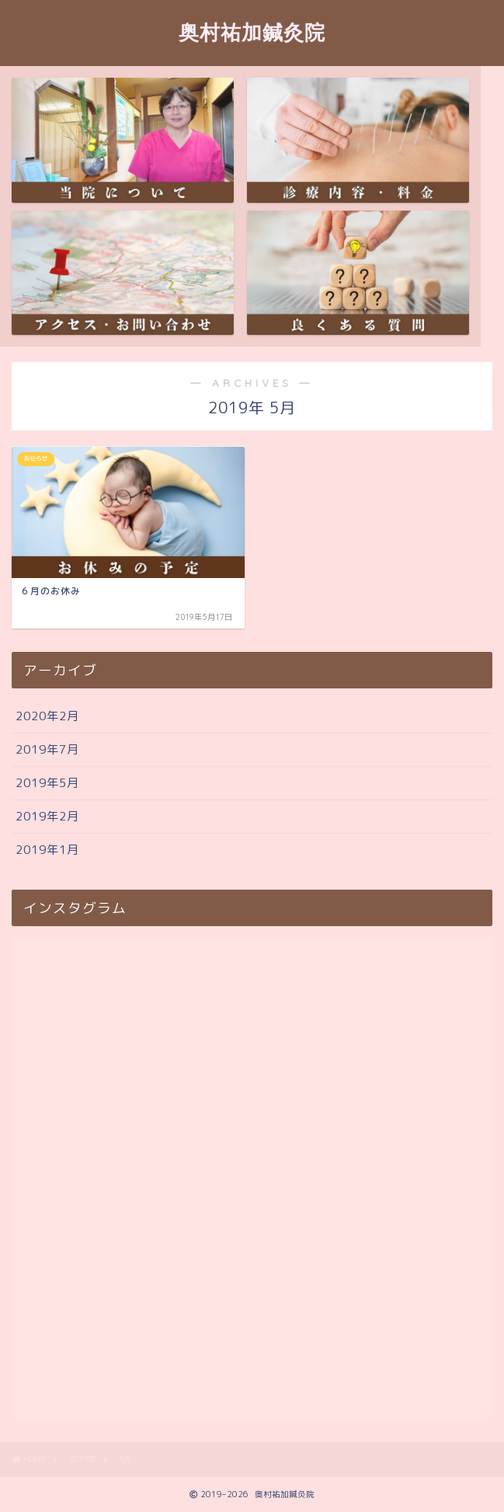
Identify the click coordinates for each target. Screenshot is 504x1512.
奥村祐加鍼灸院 (252, 31)
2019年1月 (47, 849)
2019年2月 (47, 816)
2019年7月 (47, 749)
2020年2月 (47, 716)
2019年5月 (47, 783)
